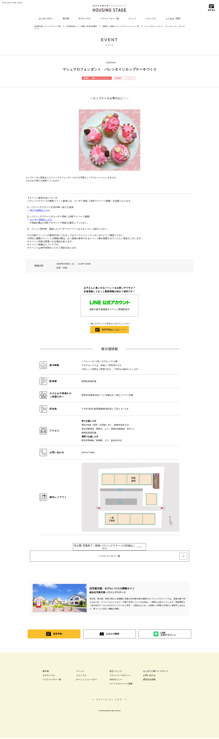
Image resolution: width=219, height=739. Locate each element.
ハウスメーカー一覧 (109, 18)
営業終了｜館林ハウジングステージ (96, 78)
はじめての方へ (46, 18)
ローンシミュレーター (86, 680)
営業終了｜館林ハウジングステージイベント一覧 (120, 26)
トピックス (151, 18)
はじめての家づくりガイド (155, 672)
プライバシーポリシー (120, 676)
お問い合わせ (149, 676)
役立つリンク (116, 672)
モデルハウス (84, 18)
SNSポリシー (116, 680)
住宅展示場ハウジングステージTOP (47, 26)
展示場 (66, 18)
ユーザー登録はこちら (41, 219)
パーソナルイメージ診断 (121, 685)
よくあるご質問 (173, 18)
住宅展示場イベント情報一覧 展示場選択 (81, 26)
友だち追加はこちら (40, 210)
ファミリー (130, 78)
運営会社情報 (149, 680)
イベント (132, 18)
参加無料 (118, 78)
